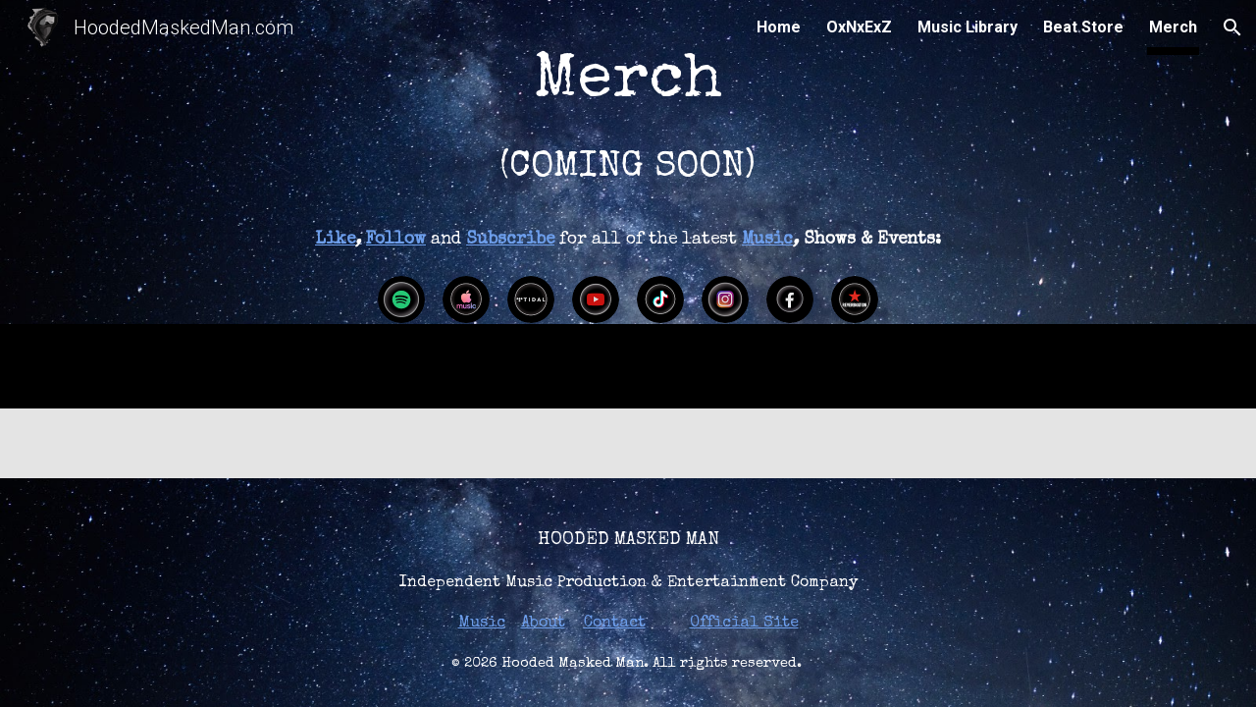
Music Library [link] (967, 27)
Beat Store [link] (1083, 27)
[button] (1232, 27)
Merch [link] (1173, 27)
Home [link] (779, 27)
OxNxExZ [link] (859, 27)
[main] (627, 106)
